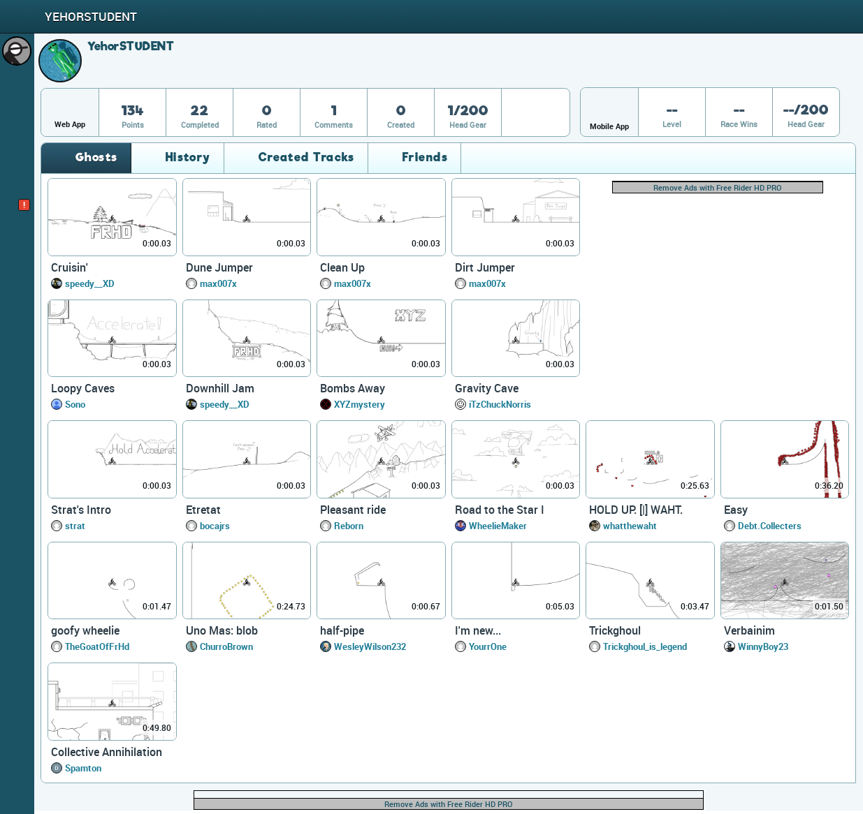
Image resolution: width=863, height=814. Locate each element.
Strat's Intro (81, 509)
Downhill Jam (220, 388)
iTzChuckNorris (500, 404)
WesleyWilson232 (370, 646)
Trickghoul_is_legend (645, 646)
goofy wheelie (85, 630)
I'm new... (478, 630)
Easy (736, 509)
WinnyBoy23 (763, 646)
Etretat (203, 509)
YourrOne (488, 646)
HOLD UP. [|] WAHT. (636, 509)
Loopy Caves (83, 388)
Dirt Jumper (485, 267)
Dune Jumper (219, 267)
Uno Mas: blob (222, 630)
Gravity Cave (486, 388)
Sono (75, 404)
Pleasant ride (353, 509)
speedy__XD (90, 283)
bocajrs (215, 525)
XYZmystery (359, 404)
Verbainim (749, 630)
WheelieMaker (498, 525)
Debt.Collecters (770, 525)
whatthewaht (630, 525)
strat (75, 525)
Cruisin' (69, 267)
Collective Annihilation (106, 752)
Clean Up (342, 267)
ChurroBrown (226, 646)
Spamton (83, 768)
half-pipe (342, 630)
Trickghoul (615, 630)
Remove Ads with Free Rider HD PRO (717, 187)
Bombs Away (352, 388)
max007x (218, 283)
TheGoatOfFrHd (97, 646)
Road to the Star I (499, 509)
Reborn (348, 525)
